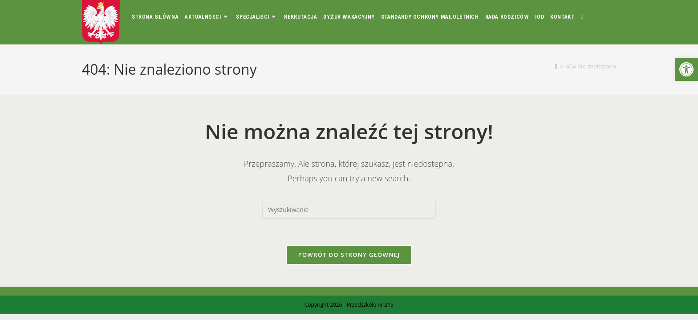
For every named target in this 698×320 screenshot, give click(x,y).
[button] (686, 69)
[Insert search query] (349, 210)
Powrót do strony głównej (349, 255)
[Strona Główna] (556, 66)
